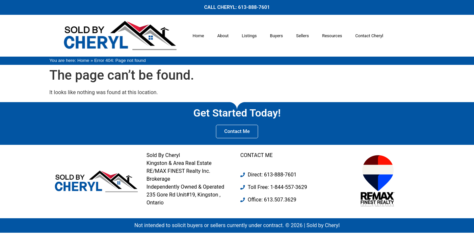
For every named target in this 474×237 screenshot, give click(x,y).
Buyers (276, 35)
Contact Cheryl (369, 35)
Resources (332, 35)
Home (198, 35)
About (223, 35)
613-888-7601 (254, 7)
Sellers (302, 35)
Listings (249, 35)
